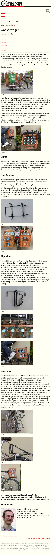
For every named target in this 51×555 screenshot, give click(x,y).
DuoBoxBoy (5, 42)
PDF (14, 25)
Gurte (3, 40)
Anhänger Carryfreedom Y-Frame (38, 538)
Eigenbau (4, 45)
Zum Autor (4, 50)
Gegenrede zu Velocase (10, 536)
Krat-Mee (4, 47)
